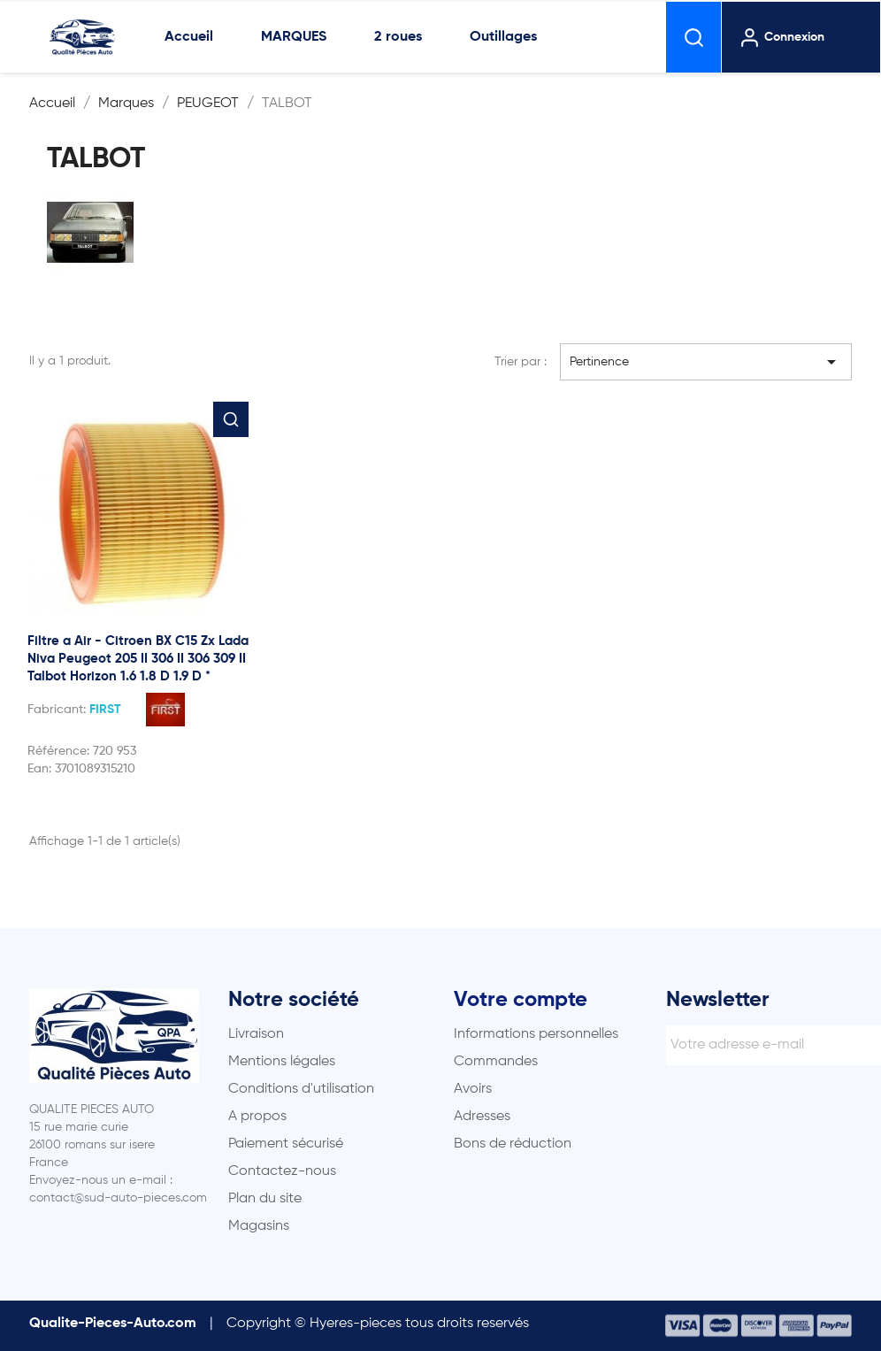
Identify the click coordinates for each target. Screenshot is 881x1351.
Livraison (256, 1034)
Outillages (503, 37)
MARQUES (293, 37)
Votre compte (520, 999)
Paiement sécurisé (285, 1144)
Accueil (189, 37)
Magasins (258, 1226)
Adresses (482, 1116)
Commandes (496, 1062)
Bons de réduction (512, 1144)
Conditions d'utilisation (301, 1089)
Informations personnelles (536, 1034)
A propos (257, 1116)
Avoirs (473, 1089)
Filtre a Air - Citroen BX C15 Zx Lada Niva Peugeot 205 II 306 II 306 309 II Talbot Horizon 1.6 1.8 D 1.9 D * (138, 658)
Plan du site (265, 1199)
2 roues (398, 37)
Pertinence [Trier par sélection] (706, 361)
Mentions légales (281, 1062)
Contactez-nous (282, 1171)
